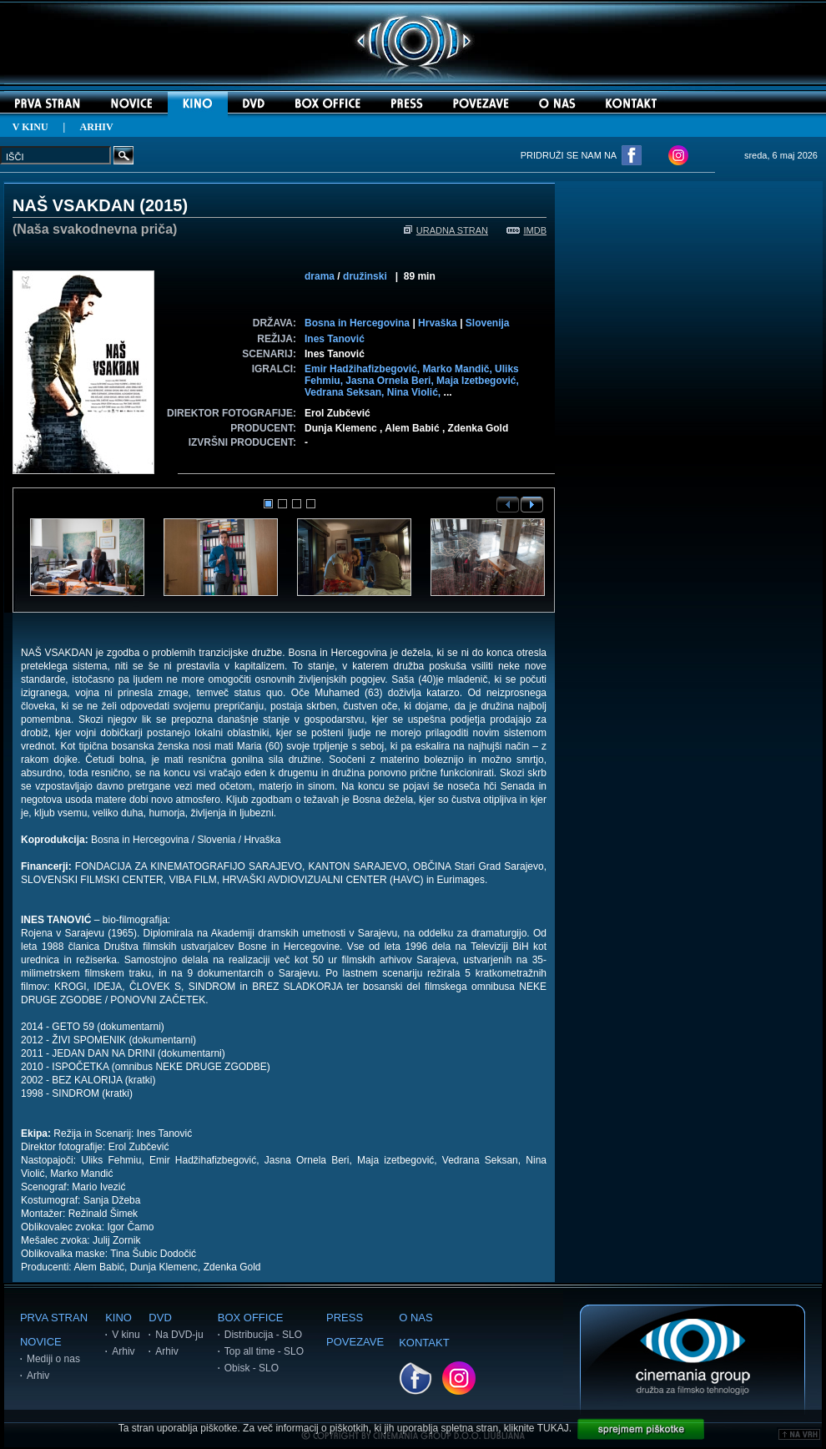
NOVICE (41, 1341)
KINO (118, 1317)
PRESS (344, 1317)
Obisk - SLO (251, 1368)
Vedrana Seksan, (346, 392)
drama (320, 276)
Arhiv (38, 1375)
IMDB (526, 230)
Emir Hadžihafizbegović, (363, 369)
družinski (365, 276)
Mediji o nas (53, 1359)
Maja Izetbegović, (477, 380)
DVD (160, 1317)
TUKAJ (553, 1428)
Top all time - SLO (264, 1351)
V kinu (125, 1334)
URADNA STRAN (446, 230)
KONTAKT (424, 1342)
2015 (164, 205)
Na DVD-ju (179, 1334)
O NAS (415, 1317)
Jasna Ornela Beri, (390, 380)
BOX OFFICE (251, 1317)
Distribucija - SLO (263, 1334)
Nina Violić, (415, 392)
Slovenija (488, 323)
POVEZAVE (355, 1341)
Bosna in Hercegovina (357, 323)
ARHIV (96, 127)
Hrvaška (437, 323)
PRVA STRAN (54, 1317)
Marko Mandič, (458, 369)
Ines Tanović (335, 339)
